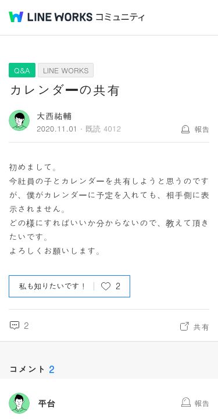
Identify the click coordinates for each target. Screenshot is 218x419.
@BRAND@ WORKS (50, 17)
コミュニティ (120, 17)
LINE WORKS (66, 70)
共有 (201, 326)
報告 (201, 128)
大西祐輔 (54, 115)
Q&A (22, 70)
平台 (46, 403)
